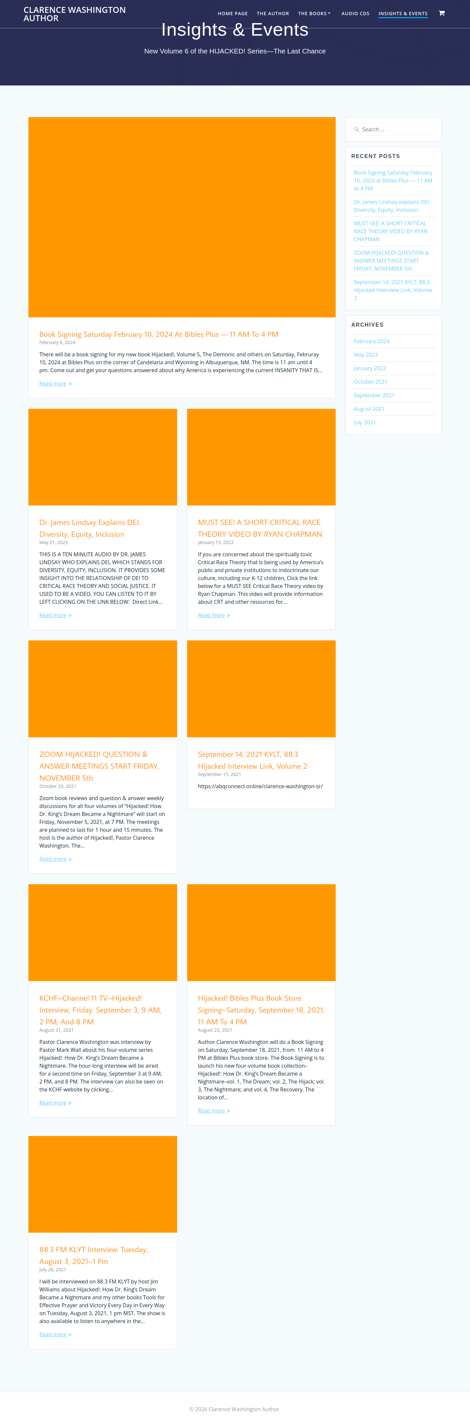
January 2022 (370, 368)
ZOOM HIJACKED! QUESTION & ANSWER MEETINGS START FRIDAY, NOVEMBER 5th (99, 766)
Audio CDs (356, 13)
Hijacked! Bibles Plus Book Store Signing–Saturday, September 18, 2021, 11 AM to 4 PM (261, 1009)
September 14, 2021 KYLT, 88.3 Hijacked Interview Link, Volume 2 (393, 290)
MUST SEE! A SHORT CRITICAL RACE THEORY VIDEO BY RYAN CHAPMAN (391, 231)
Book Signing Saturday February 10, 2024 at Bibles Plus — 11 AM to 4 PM (159, 334)
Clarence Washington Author (74, 14)
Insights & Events (403, 13)
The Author (273, 13)
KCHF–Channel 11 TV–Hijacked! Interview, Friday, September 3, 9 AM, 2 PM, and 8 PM (100, 1009)
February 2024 (371, 341)
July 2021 (365, 422)
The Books (312, 13)
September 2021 (374, 395)
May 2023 (366, 354)
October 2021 (370, 381)
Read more (52, 383)
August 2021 (369, 408)
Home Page (233, 13)
